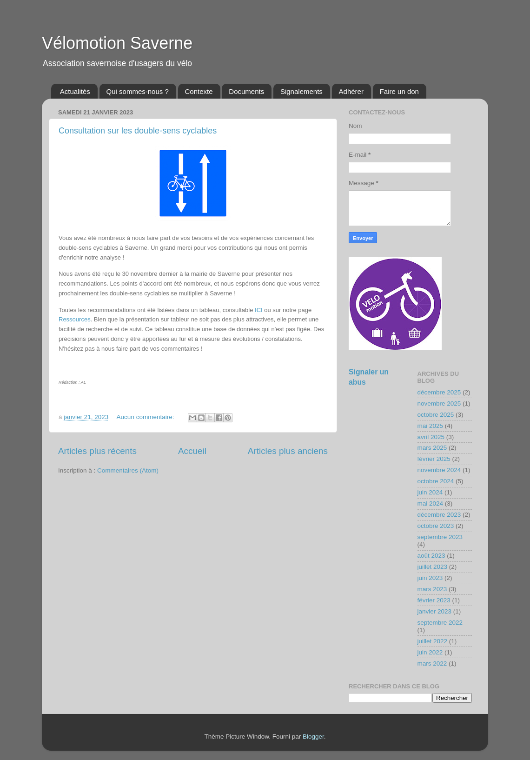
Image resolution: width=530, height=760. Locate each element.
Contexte (199, 91)
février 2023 (433, 600)
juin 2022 (430, 652)
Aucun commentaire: (146, 416)
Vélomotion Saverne (117, 43)
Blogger (313, 736)
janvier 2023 (434, 611)
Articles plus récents (97, 451)
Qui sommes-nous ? (137, 91)
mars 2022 (432, 663)
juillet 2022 (432, 641)
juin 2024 (430, 492)
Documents (246, 91)
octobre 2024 (435, 481)
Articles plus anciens (288, 451)
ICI (259, 310)
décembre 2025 (439, 392)
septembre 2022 (440, 622)
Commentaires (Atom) (128, 470)
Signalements (301, 91)
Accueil (192, 451)
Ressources (75, 319)
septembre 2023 (440, 536)
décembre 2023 (439, 514)
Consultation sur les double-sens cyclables (138, 130)
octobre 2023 (435, 525)
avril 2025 (431, 436)
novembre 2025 (439, 403)
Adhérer (351, 91)
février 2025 (433, 458)
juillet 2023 (432, 566)
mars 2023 (432, 589)
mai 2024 (430, 503)
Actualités (75, 91)
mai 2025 (430, 425)
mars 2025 (432, 447)
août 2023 (431, 555)
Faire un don (399, 91)
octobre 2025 (435, 414)
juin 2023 (430, 577)
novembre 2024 (439, 470)
